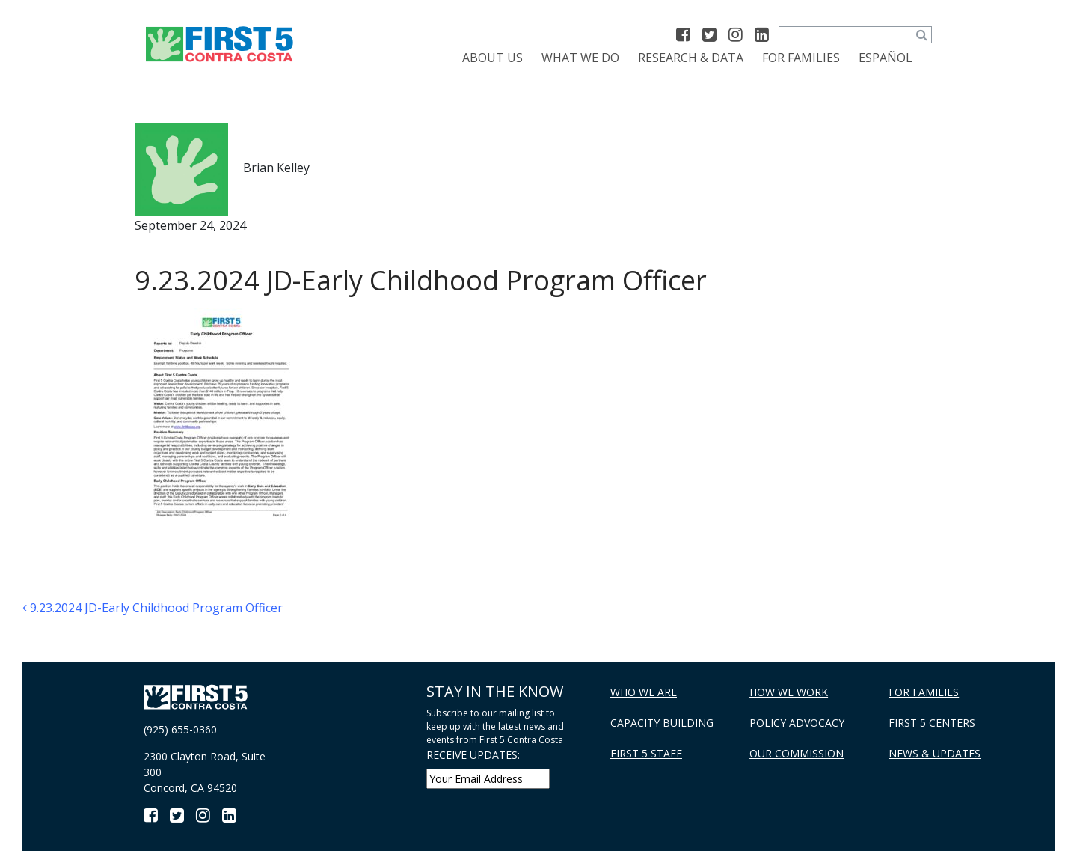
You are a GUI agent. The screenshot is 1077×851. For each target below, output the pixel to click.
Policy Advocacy (796, 723)
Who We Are (643, 692)
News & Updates (935, 753)
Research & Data (690, 57)
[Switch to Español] (885, 58)
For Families (801, 57)
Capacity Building (662, 723)
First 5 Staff (646, 753)
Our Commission (796, 753)
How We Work (788, 692)
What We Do (580, 57)
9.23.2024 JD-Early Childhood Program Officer (152, 608)
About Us (492, 57)
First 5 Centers (932, 723)
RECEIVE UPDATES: (473, 755)
